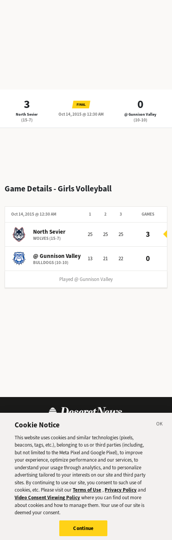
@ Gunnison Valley (140, 114)
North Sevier (27, 114)
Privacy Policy (121, 493)
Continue (83, 531)
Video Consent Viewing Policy (47, 501)
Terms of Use (87, 493)
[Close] (159, 428)
